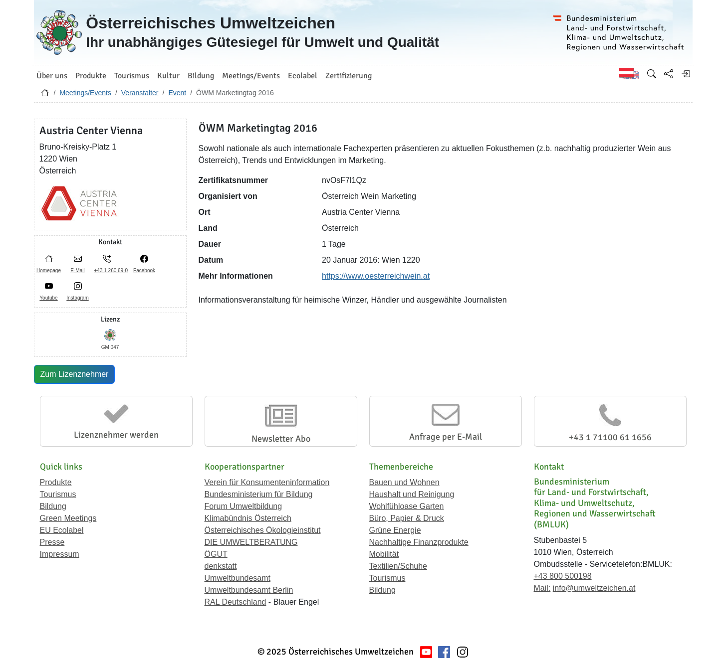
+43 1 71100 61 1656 (610, 437)
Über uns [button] (51, 76)
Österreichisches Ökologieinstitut (263, 530)
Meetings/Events (85, 93)
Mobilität (384, 554)
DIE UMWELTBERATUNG (251, 542)
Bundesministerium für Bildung (259, 494)
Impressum (59, 554)
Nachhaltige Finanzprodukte (419, 542)
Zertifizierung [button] (348, 76)
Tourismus (58, 494)
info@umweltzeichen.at (594, 588)
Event (177, 93)
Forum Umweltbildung (243, 506)
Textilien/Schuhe (398, 566)
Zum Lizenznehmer (74, 374)
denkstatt (221, 566)
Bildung (53, 506)
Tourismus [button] (131, 76)
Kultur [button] (168, 76)
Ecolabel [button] (302, 76)
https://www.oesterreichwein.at (376, 276)
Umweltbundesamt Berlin (249, 590)
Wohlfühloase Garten (406, 506)
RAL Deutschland (235, 602)
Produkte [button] (90, 76)
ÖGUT (216, 554)
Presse (52, 542)
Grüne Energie (395, 530)
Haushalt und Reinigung (412, 494)
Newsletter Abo (280, 438)
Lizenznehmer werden (116, 434)
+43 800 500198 (563, 576)
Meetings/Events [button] (251, 76)
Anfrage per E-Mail (445, 436)
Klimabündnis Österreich (248, 518)
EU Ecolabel (62, 530)
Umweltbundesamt (238, 578)
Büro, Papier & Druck (406, 518)
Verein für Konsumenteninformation (267, 482)
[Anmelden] (685, 73)
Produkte (56, 482)
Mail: (542, 588)
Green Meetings (68, 518)
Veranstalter (140, 93)
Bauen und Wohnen (404, 482)
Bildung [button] (201, 76)
